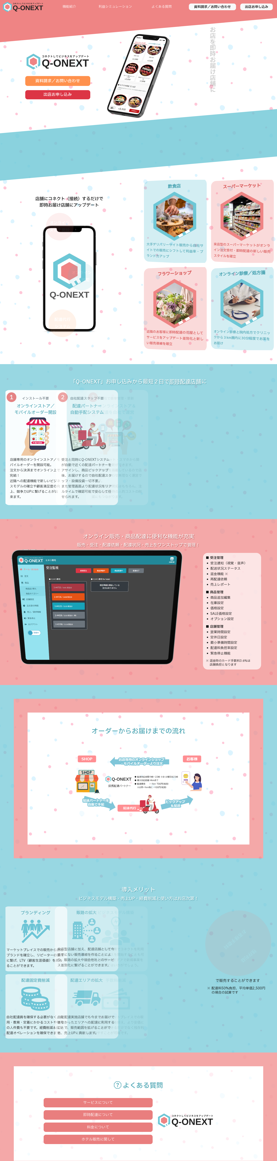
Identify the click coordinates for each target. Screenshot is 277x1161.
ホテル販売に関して (98, 1139)
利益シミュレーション (115, 6)
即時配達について (98, 1115)
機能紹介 (69, 6)
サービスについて (98, 1102)
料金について (98, 1127)
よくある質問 (162, 6)
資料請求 (212, 6)
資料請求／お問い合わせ (57, 81)
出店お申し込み (256, 6)
